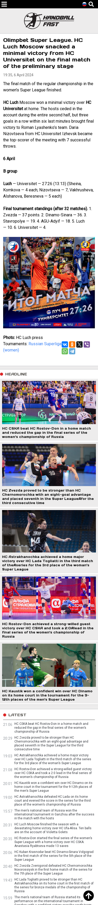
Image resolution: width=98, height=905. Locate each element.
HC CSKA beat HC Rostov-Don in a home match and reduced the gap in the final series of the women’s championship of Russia (51, 727)
